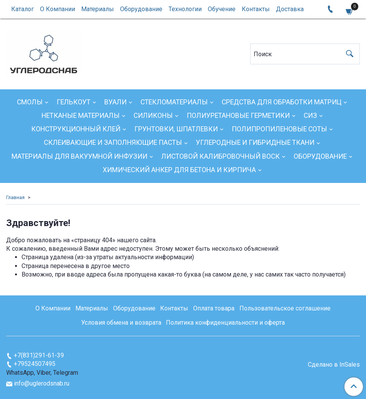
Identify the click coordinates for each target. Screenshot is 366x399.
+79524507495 (34, 363)
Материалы (97, 9)
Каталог (22, 9)
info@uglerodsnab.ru (41, 383)
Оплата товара (213, 308)
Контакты (256, 9)
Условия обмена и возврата (121, 322)
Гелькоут (73, 102)
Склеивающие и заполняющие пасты (113, 142)
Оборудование (141, 9)
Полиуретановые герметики (238, 115)
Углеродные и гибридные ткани (255, 142)
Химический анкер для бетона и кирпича (179, 170)
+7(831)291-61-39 (39, 355)
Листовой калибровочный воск (220, 156)
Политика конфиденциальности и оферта (225, 322)
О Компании (57, 9)
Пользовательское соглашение (285, 308)
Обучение (222, 9)
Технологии (185, 9)
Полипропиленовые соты (279, 129)
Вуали (115, 102)
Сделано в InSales (334, 365)
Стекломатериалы (174, 102)
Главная (15, 197)
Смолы (30, 102)
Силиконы (153, 115)
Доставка (290, 9)
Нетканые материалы (81, 115)
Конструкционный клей (75, 129)
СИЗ (310, 115)
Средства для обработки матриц (281, 102)
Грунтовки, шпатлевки (176, 129)
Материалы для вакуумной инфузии (79, 156)
